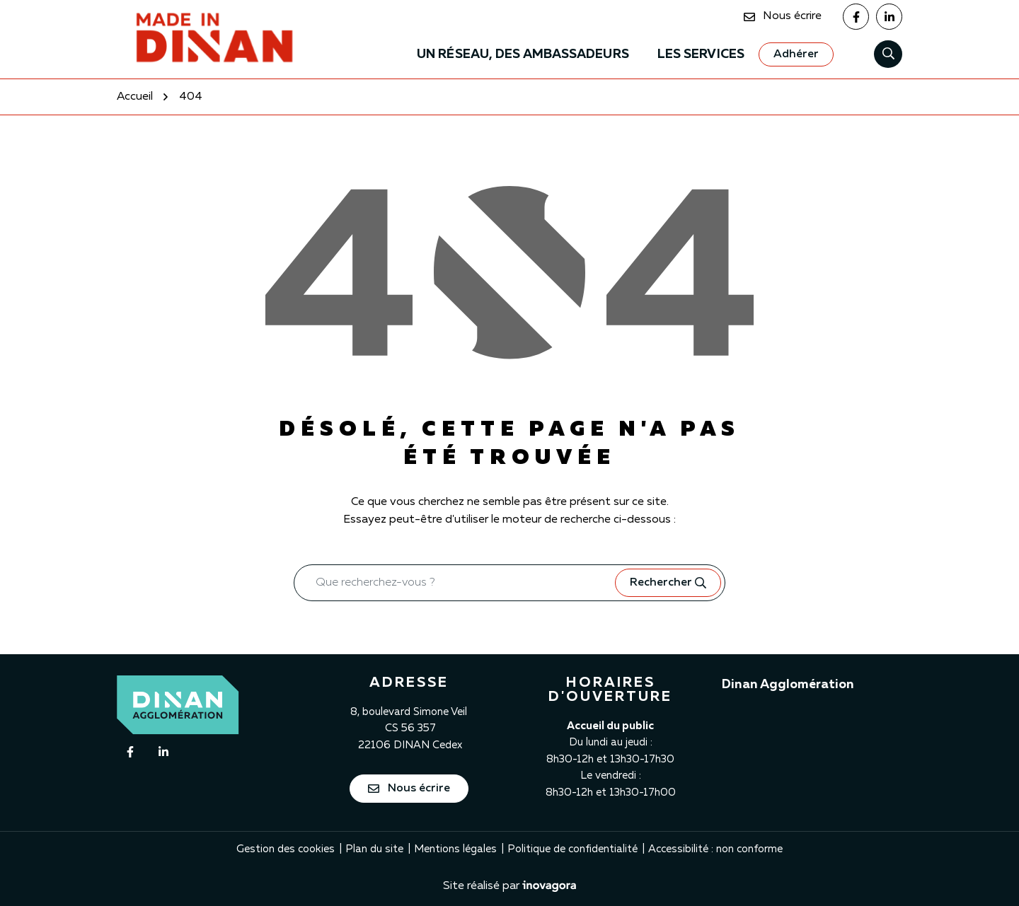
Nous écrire (409, 788)
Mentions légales (455, 849)
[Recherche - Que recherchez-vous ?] (455, 582)
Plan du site (374, 849)
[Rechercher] (888, 54)
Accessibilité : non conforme (715, 849)
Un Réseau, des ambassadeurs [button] (523, 54)
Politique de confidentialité (572, 849)
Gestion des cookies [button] (285, 849)
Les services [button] (700, 54)
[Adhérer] (796, 54)
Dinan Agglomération (788, 684)
